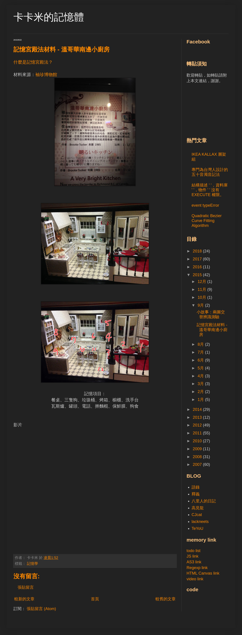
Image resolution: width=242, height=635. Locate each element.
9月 (201, 305)
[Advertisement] (212, 110)
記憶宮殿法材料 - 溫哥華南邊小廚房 (212, 329)
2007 (198, 464)
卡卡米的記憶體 (48, 17)
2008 (198, 456)
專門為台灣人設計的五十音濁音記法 (210, 172)
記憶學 (32, 563)
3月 (201, 383)
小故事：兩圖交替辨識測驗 (211, 314)
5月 (201, 368)
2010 (198, 441)
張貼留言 (26, 587)
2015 (198, 274)
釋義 (196, 494)
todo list (193, 550)
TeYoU (197, 528)
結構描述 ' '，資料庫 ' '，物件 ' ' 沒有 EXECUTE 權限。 (210, 190)
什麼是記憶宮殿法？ (33, 62)
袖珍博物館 (46, 74)
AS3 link (194, 562)
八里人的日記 (204, 501)
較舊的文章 (165, 599)
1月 (201, 399)
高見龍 (198, 508)
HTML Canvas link (203, 573)
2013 (198, 417)
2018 (198, 251)
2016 (198, 267)
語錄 (196, 487)
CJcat (197, 514)
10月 (202, 297)
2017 (198, 259)
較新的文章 (24, 599)
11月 (202, 289)
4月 (201, 376)
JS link (192, 556)
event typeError (205, 205)
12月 (202, 281)
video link (195, 579)
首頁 (95, 599)
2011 (198, 433)
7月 (201, 352)
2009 (198, 449)
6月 (201, 360)
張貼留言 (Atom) (41, 608)
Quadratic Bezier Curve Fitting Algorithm (207, 220)
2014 (198, 409)
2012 (198, 425)
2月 (201, 391)
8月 (201, 344)
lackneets (200, 521)
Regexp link (197, 567)
